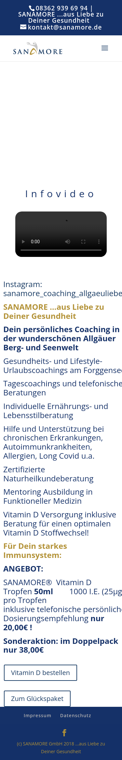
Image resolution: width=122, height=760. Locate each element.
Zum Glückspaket (37, 698)
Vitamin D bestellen (40, 672)
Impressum (37, 715)
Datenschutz (75, 715)
